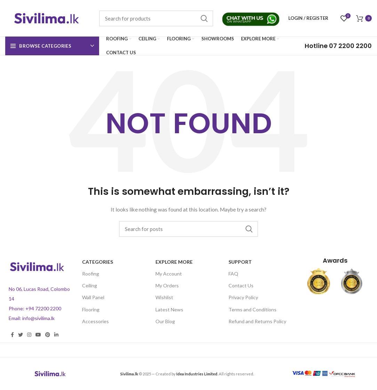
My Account (168, 274)
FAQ (233, 274)
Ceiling (89, 285)
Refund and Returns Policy (257, 321)
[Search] (156, 18)
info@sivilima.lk (38, 318)
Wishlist (164, 297)
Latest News (169, 309)
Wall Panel (93, 297)
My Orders (167, 285)
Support (240, 262)
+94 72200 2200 (43, 308)
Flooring (90, 309)
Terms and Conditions (252, 309)
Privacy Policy (243, 297)
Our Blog (165, 321)
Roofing (90, 274)
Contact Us (241, 285)
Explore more (174, 262)
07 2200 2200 (338, 45)
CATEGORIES (97, 262)
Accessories (95, 321)
